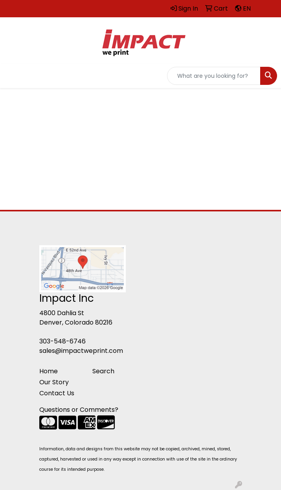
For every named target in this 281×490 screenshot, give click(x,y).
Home (48, 371)
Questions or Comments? (78, 409)
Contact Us (56, 393)
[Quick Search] (214, 76)
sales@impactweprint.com (81, 350)
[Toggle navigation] (12, 75)
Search (103, 371)
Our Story (54, 382)
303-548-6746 (62, 341)
